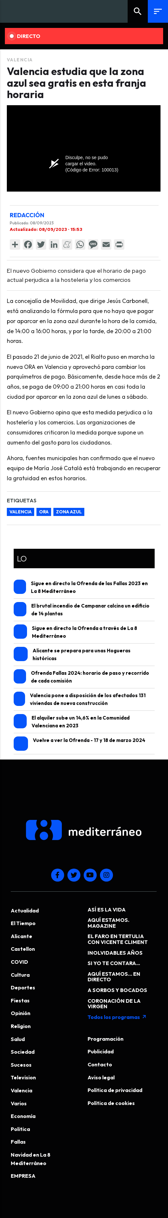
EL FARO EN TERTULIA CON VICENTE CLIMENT (118, 939)
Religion (21, 1026)
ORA (44, 512)
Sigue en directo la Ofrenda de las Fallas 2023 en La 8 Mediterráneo (81, 587)
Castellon (23, 949)
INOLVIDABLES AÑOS (115, 952)
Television (23, 1077)
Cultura (20, 975)
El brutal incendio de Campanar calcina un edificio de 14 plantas (82, 609)
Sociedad (23, 1051)
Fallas (18, 1141)
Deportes (23, 987)
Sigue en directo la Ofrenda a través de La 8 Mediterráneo (75, 631)
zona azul (69, 512)
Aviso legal (101, 1077)
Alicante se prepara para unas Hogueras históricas (72, 654)
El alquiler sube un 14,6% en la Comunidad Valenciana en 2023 (72, 721)
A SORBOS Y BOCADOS (117, 990)
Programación (105, 1039)
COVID (19, 962)
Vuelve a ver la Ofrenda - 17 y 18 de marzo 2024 (79, 743)
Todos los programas (117, 1017)
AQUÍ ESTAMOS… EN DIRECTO (114, 977)
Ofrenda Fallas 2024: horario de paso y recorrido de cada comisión (81, 676)
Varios (19, 1103)
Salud (18, 1039)
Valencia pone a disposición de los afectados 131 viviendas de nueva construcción (80, 699)
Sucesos (21, 1064)
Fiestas (20, 1000)
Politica (20, 1129)
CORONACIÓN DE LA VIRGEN (114, 1004)
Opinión (20, 1013)
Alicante (21, 936)
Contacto (100, 1064)
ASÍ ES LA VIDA (107, 909)
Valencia (20, 60)
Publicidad (101, 1051)
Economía (23, 1116)
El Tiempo (23, 923)
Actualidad (25, 910)
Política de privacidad (115, 1090)
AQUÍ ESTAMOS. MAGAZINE (108, 923)
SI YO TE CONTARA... (114, 963)
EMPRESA (23, 1176)
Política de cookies (111, 1103)
